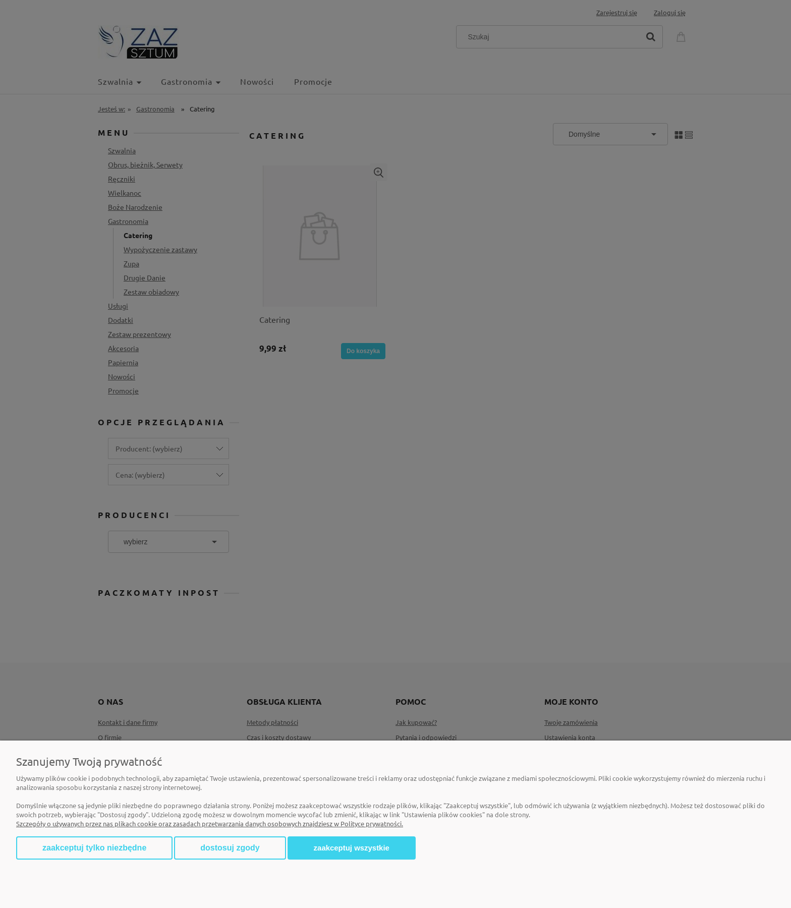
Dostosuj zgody (229, 847)
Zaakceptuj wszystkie (351, 847)
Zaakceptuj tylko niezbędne (94, 847)
